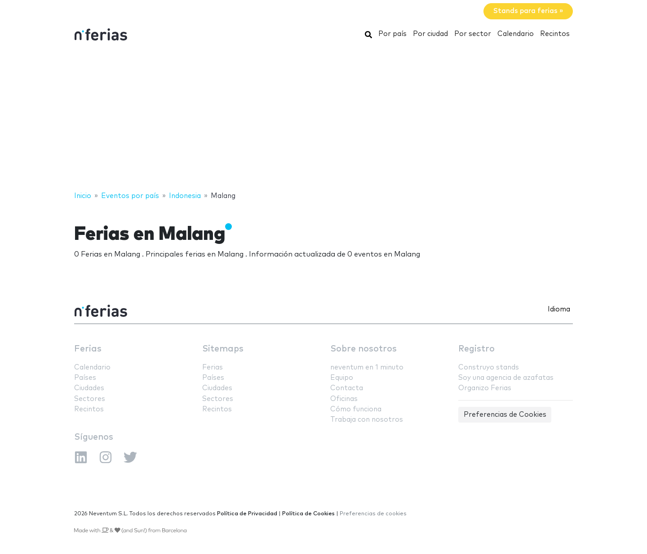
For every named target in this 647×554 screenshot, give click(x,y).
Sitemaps (223, 349)
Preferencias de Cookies (505, 414)
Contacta (346, 388)
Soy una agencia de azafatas (506, 377)
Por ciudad (430, 34)
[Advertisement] (323, 118)
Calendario (515, 34)
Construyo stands (488, 367)
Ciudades (89, 388)
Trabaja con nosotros (366, 419)
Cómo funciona (355, 409)
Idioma (559, 309)
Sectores (89, 399)
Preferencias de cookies (373, 514)
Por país (392, 34)
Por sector (472, 34)
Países (85, 377)
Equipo (341, 377)
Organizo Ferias (484, 388)
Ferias (88, 349)
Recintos (555, 34)
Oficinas (344, 399)
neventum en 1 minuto (366, 367)
